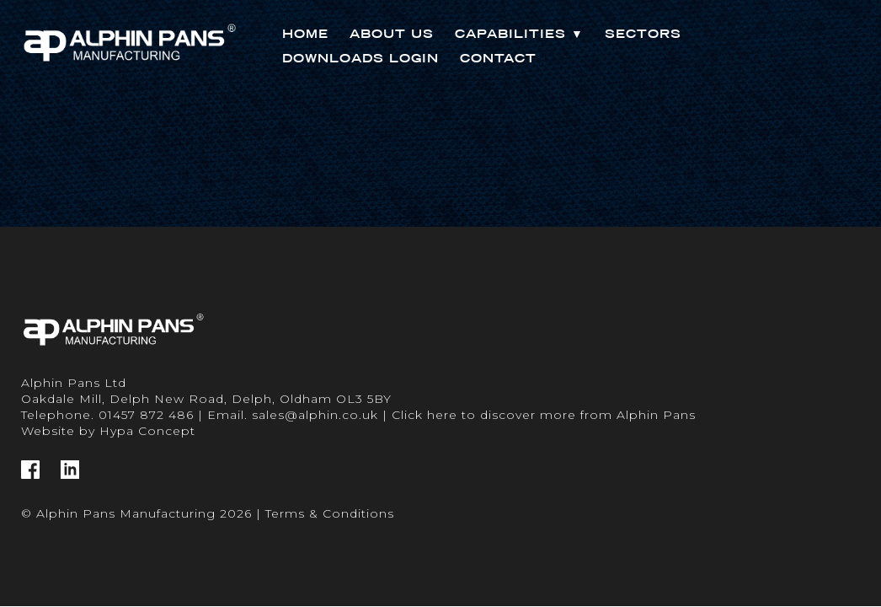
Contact (498, 58)
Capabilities (519, 33)
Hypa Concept (147, 430)
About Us (392, 33)
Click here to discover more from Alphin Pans (544, 414)
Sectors (643, 33)
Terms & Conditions (329, 513)
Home (305, 33)
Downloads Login (360, 58)
